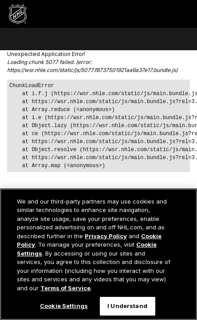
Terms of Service (65, 288)
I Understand (127, 305)
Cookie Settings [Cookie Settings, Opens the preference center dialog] (64, 305)
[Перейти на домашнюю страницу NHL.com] (17, 14)
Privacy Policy (106, 236)
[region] (98, 254)
